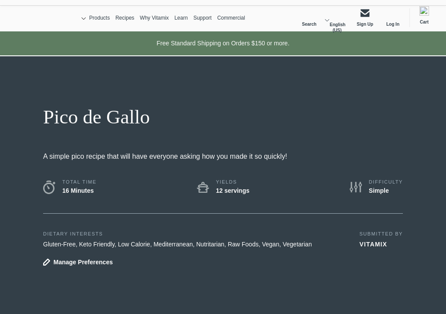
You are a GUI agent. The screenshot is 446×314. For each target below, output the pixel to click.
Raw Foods (243, 249)
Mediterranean (173, 249)
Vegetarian (297, 249)
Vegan (270, 249)
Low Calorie (134, 249)
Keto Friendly (96, 249)
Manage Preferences (83, 267)
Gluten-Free (59, 249)
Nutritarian (210, 249)
